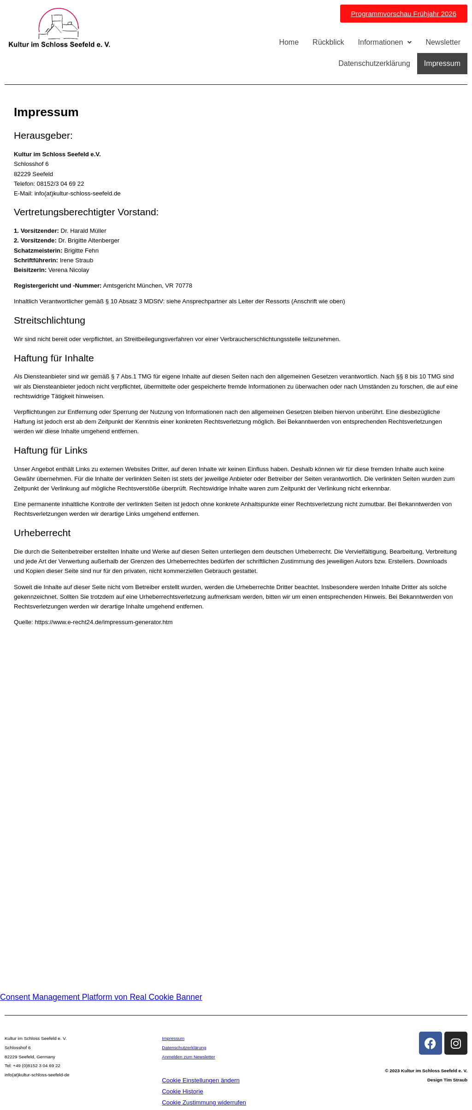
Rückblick (328, 42)
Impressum (442, 63)
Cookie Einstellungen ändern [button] (201, 1080)
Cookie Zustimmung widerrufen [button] (204, 1102)
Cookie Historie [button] (182, 1091)
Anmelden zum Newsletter (188, 1056)
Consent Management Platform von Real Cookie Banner (101, 997)
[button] (385, 42)
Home (289, 42)
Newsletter (442, 42)
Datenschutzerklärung (374, 63)
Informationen (385, 42)
